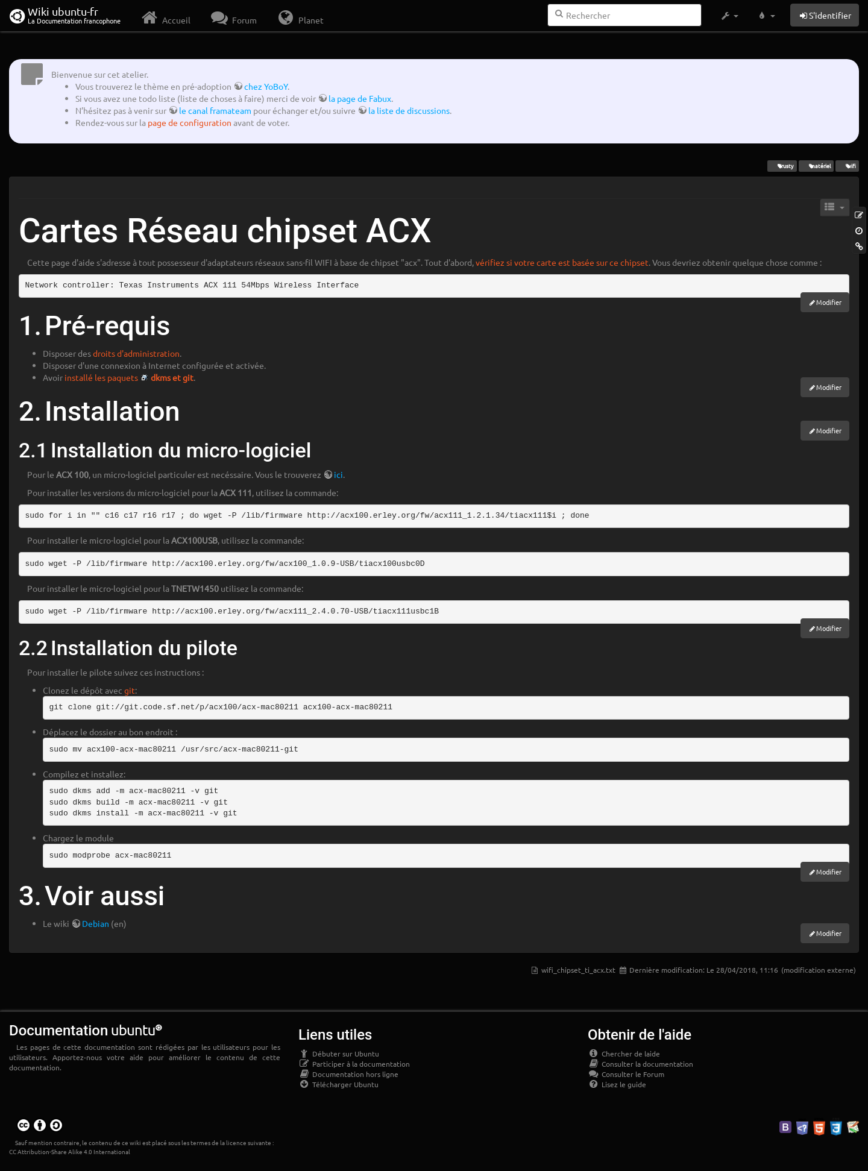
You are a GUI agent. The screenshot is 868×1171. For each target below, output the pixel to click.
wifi (846, 166)
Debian (95, 923)
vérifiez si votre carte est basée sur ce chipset (562, 262)
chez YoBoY (266, 86)
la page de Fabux (360, 98)
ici (338, 474)
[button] (729, 15)
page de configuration (189, 122)
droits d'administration (136, 353)
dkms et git (172, 377)
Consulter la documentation (640, 1064)
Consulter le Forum (626, 1074)
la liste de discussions (409, 110)
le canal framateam (215, 110)
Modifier (828, 302)
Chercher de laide (624, 1053)
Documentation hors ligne (348, 1074)
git (129, 690)
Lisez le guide (617, 1084)
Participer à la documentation (354, 1064)
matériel (816, 166)
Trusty (781, 166)
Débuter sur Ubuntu (338, 1053)
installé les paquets (101, 377)
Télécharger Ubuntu (338, 1084)
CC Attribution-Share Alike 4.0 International (69, 1151)
